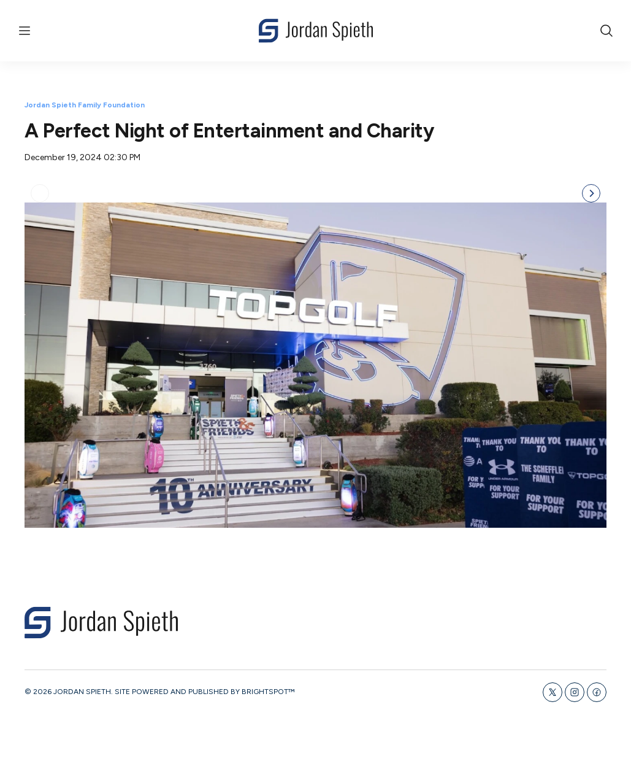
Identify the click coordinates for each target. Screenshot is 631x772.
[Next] (591, 357)
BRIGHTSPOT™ (268, 720)
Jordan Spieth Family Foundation (85, 105)
